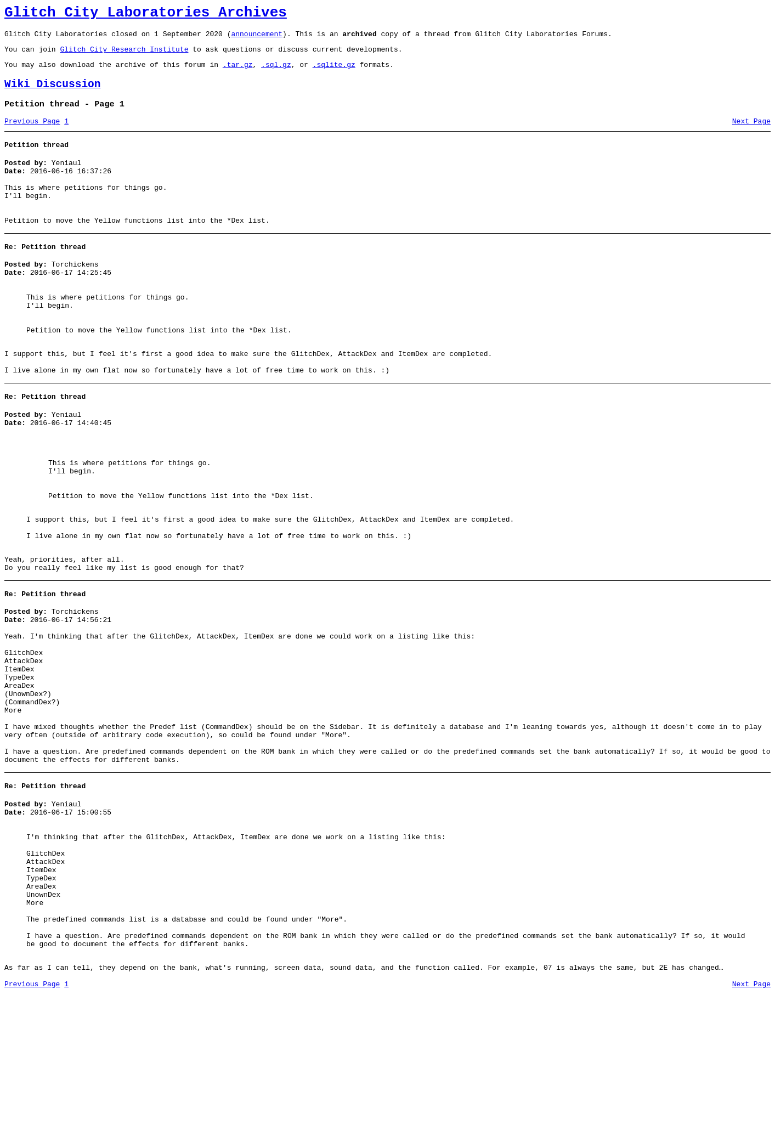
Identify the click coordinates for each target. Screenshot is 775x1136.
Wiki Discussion (52, 94)
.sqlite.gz (334, 72)
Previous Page (32, 134)
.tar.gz (238, 72)
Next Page (751, 134)
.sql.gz (276, 72)
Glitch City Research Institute (124, 55)
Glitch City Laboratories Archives (145, 14)
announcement (256, 38)
